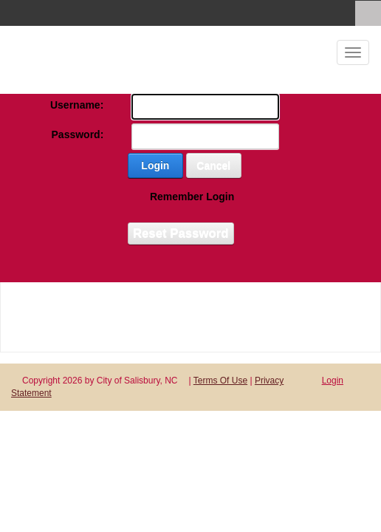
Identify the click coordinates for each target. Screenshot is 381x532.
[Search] (368, 13)
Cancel (213, 165)
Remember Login (192, 196)
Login (155, 165)
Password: (78, 134)
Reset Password (181, 233)
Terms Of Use (220, 380)
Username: (76, 105)
